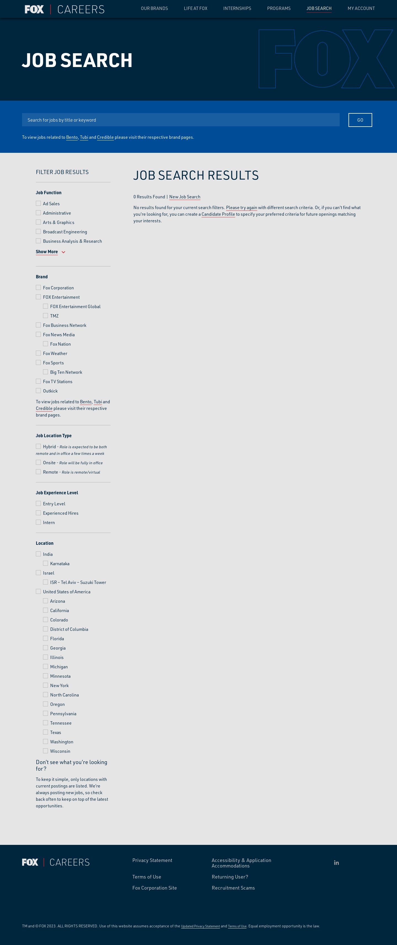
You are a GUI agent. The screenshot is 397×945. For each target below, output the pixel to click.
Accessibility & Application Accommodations (241, 863)
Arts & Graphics (58, 222)
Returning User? (230, 877)
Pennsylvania (63, 713)
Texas (55, 732)
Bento (72, 137)
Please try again (241, 207)
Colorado (59, 620)
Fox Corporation (58, 287)
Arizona (57, 601)
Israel (48, 573)
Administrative (57, 213)
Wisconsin (60, 751)
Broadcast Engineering (65, 231)
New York (59, 685)
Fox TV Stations (58, 381)
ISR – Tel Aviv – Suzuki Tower (78, 582)
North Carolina (64, 695)
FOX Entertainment (61, 297)
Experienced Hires (61, 513)
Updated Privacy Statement (200, 926)
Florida (57, 638)
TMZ (54, 316)
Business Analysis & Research (72, 241)
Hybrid (49, 446)
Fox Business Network (64, 325)
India (48, 554)
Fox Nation (60, 344)
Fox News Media (59, 334)
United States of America (66, 591)
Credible (105, 137)
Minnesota (60, 676)
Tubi (84, 137)
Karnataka (59, 563)
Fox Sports (53, 362)
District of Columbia (69, 629)
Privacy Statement (152, 860)
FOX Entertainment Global (75, 306)
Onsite (49, 462)
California (59, 610)
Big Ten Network (66, 372)
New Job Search (184, 196)
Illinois (57, 657)
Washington (61, 741)
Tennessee (61, 723)
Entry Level (54, 503)
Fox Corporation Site (154, 888)
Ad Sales (51, 203)
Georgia (58, 648)
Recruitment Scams (233, 888)
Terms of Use (146, 877)
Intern (49, 522)
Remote (50, 472)
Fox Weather (55, 353)
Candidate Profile (218, 214)
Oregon (57, 704)
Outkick (50, 391)
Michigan (59, 666)
